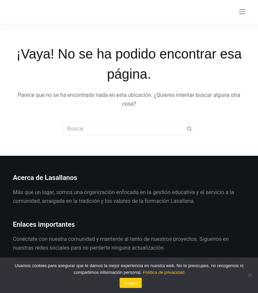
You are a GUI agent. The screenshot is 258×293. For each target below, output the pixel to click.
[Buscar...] (122, 129)
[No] (249, 275)
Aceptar (131, 283)
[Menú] (242, 12)
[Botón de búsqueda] (189, 129)
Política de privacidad (163, 272)
